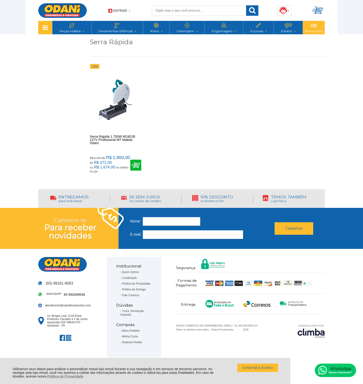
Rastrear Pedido (132, 342)
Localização (129, 278)
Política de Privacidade (65, 376)
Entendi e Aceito (257, 367)
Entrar (120, 11)
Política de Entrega (133, 289)
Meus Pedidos (131, 331)
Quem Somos (130, 272)
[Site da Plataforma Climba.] (311, 331)
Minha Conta (130, 336)
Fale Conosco (130, 295)
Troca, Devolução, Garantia (132, 313)
